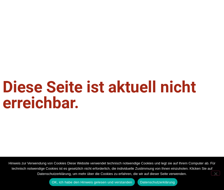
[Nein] (215, 173)
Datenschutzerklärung (157, 182)
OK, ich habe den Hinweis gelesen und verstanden (92, 182)
